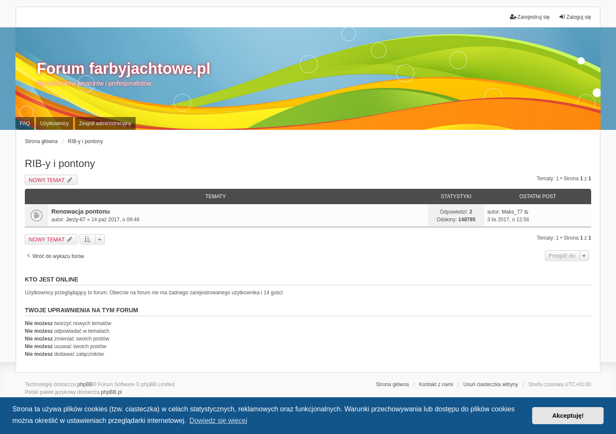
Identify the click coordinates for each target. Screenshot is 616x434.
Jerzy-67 (76, 220)
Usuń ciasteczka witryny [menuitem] (490, 384)
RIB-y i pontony (60, 163)
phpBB (85, 384)
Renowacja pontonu (80, 211)
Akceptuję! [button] (568, 415)
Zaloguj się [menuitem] (575, 17)
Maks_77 (512, 212)
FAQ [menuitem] (25, 123)
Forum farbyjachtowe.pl (123, 68)
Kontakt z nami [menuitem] (436, 384)
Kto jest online (51, 279)
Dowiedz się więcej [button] (218, 420)
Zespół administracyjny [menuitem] (105, 123)
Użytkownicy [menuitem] (54, 123)
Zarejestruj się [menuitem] (530, 17)
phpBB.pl (111, 392)
